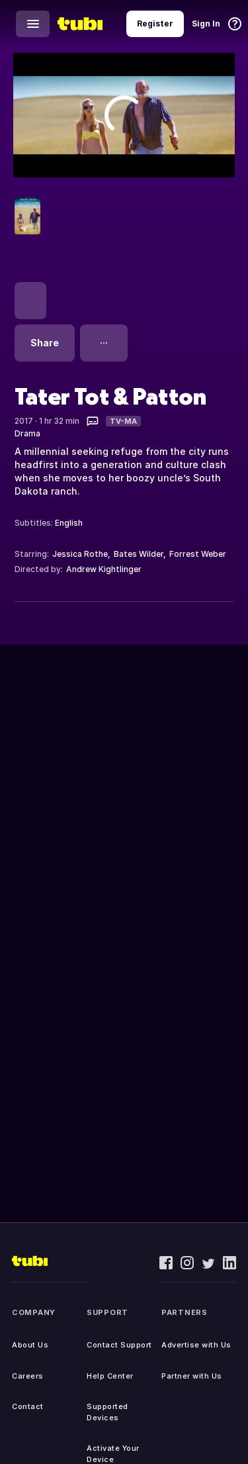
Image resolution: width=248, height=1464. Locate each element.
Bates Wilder (138, 554)
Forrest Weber (197, 554)
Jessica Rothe (80, 554)
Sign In (206, 23)
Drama (27, 433)
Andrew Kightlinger (104, 569)
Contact (28, 1406)
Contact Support (119, 1344)
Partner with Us (191, 1376)
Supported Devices (107, 1412)
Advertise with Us (196, 1344)
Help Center (110, 1376)
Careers (28, 1376)
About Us (30, 1344)
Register (155, 23)
